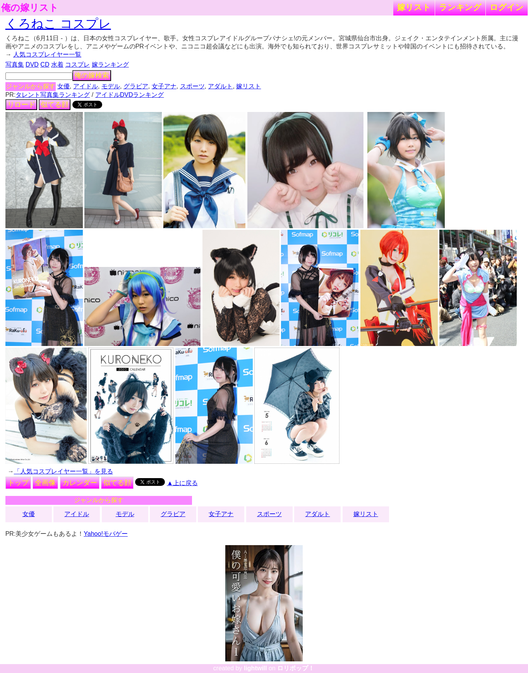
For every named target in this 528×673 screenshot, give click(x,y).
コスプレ (77, 64)
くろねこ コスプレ (58, 24)
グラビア (135, 86)
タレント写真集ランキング (52, 94)
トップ (18, 483)
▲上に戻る (182, 483)
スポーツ (192, 86)
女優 (63, 86)
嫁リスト (414, 7)
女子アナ (164, 86)
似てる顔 (55, 104)
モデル (110, 86)
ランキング (460, 7)
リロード (21, 104)
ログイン (507, 7)
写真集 (14, 64)
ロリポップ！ (295, 668)
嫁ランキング (110, 64)
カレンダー (79, 483)
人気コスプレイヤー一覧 (47, 54)
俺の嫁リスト (29, 8)
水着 (57, 64)
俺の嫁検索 (91, 75)
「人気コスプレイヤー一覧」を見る (63, 471)
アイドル (85, 86)
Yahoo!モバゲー (106, 533)
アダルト (220, 86)
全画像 (45, 483)
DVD (32, 64)
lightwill (255, 668)
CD (44, 64)
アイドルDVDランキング (129, 94)
